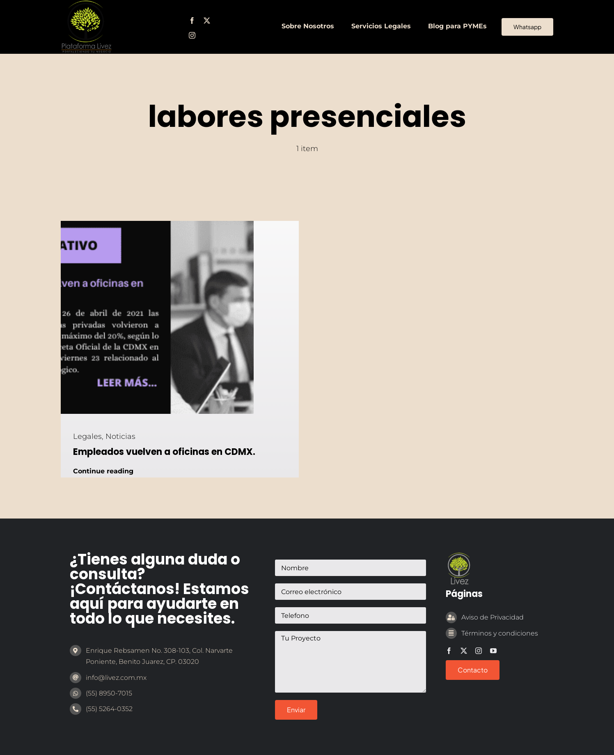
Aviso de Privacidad (492, 617)
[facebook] (192, 20)
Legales (87, 436)
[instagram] (192, 35)
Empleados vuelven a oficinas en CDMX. (164, 451)
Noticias (120, 436)
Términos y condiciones (499, 633)
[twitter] (207, 20)
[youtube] (493, 650)
